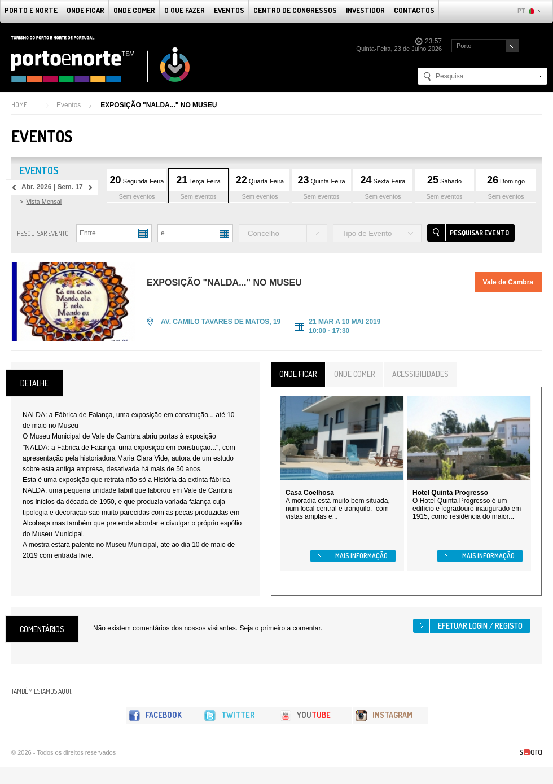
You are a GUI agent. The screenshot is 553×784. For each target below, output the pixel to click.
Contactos (414, 10)
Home (19, 104)
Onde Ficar (85, 10)
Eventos (229, 10)
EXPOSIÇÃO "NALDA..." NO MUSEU (158, 105)
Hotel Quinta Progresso (450, 493)
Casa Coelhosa (310, 493)
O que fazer (184, 10)
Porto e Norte (31, 10)
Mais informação (361, 555)
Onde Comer (134, 10)
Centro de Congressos (295, 10)
